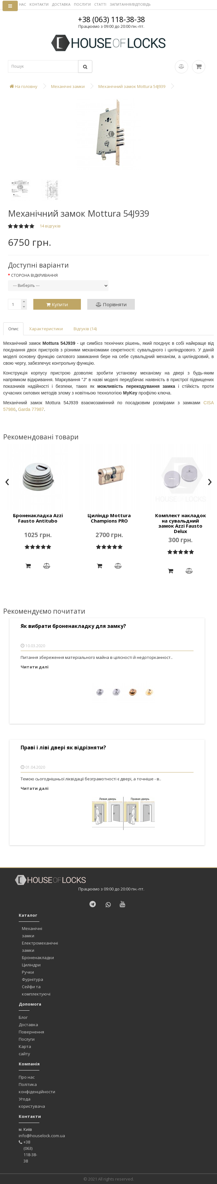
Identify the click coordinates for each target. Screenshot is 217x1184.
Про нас (27, 1077)
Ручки (28, 972)
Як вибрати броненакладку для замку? (73, 626)
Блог (23, 1017)
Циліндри (31, 965)
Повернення (31, 1032)
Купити (57, 304)
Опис (13, 329)
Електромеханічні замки (40, 946)
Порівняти (111, 304)
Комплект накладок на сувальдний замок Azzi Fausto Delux (180, 523)
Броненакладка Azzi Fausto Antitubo (38, 518)
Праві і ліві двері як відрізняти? (63, 747)
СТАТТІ (100, 4)
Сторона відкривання (34, 275)
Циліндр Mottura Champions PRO (109, 518)
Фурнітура (32, 979)
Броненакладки (38, 957)
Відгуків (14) (85, 329)
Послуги (27, 1039)
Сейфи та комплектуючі (36, 990)
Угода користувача (32, 1102)
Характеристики (46, 329)
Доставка (28, 1024)
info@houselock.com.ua (42, 1135)
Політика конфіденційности (37, 1088)
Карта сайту (25, 1050)
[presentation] (7, 482)
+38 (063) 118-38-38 (111, 19)
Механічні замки (32, 932)
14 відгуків (50, 226)
